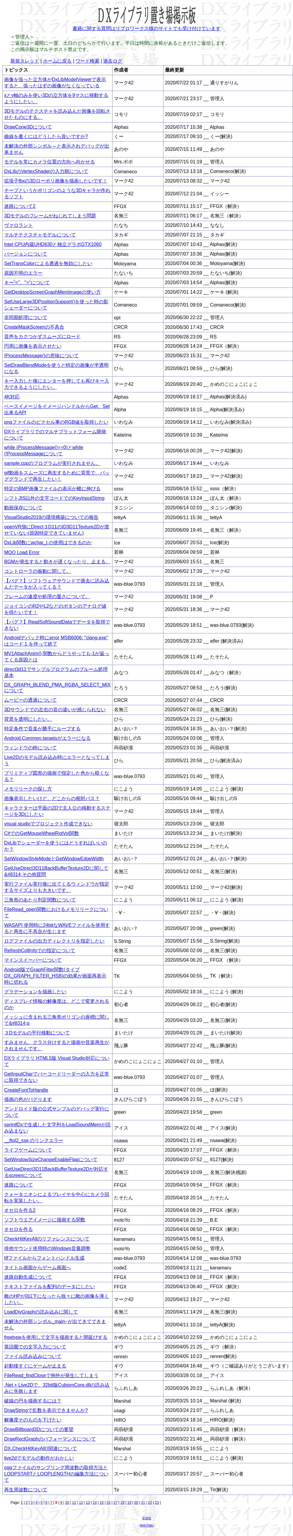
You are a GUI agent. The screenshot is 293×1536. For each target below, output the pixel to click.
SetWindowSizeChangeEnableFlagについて (51, 1159)
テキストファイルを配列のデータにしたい (49, 1286)
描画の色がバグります (28, 1099)
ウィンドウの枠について (30, 747)
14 (95, 1503)
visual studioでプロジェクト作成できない (48, 823)
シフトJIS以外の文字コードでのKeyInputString (54, 498)
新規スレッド (24, 61)
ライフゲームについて (28, 1150)
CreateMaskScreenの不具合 (34, 327)
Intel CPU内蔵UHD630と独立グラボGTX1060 (52, 244)
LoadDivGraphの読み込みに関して (41, 1311)
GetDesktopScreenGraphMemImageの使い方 (52, 292)
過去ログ (112, 61)
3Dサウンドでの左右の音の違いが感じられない (55, 709)
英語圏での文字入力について (35, 1346)
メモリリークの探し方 (28, 788)
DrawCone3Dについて (28, 126)
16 (108, 1503)
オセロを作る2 (20, 1210)
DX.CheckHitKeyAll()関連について (40, 1448)
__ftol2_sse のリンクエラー (33, 1140)
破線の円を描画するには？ (32, 1400)
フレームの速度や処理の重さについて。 (47, 596)
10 (67, 1503)
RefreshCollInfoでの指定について (39, 950)
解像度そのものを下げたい (32, 1419)
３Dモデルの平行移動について (37, 1032)
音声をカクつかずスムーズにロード (42, 336)
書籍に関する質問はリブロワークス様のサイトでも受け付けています (146, 28)
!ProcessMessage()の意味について (41, 355)
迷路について (18, 1184)
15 (102, 1503)
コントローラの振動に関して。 (37, 571)
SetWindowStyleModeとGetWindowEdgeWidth (54, 858)
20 (136, 1503)
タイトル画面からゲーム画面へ (37, 1267)
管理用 (146, 1518)
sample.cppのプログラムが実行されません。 (52, 463)
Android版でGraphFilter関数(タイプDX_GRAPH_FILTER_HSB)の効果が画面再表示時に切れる (55, 976)
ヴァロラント (18, 225)
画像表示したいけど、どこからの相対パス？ (52, 798)
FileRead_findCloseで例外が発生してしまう (51, 1375)
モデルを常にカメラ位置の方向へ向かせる (49, 161)
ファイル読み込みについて (32, 1356)
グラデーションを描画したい (35, 991)
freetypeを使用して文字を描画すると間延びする (55, 1337)
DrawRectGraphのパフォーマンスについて (50, 1438)
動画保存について (23, 507)
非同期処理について (25, 317)
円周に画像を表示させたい (32, 346)
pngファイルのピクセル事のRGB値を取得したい (56, 422)
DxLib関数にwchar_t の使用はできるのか (48, 542)
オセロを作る (18, 1229)
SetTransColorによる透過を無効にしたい (48, 263)
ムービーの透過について (30, 700)
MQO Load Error (21, 552)
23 (157, 1503)
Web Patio (146, 1525)
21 (143, 1503)
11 (74, 1503)
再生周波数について (25, 1489)
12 (81, 1503)
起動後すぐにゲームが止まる (35, 1365)
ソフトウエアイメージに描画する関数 (44, 1219)
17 (115, 1503)
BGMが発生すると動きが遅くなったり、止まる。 (57, 561)
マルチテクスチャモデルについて (40, 234)
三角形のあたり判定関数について (40, 899)
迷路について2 (20, 206)
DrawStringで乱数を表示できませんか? (46, 1410)
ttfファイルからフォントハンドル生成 (44, 1257)
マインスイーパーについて (32, 960)
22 (150, 1503)
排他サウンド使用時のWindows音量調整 (47, 1248)
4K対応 (12, 396)
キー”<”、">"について (27, 282)
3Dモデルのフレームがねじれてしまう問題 (50, 215)
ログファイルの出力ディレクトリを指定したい (54, 940)
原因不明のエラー (23, 273)
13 (88, 1503)
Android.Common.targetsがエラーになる (47, 738)
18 (122, 1503)
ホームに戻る (57, 61)
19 (129, 1503)
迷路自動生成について (28, 1277)
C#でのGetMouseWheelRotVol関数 (41, 833)
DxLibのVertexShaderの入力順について (46, 171)
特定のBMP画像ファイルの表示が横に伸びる (52, 488)
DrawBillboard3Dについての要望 (38, 1429)
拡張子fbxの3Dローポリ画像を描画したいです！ (55, 180)
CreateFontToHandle (26, 1090)
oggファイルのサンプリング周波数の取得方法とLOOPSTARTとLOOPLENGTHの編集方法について (56, 1474)
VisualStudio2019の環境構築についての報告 (51, 517)
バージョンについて (25, 253)
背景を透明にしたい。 (28, 719)
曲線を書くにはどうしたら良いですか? (46, 136)
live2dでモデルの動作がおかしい (39, 1458)
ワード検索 (87, 61)
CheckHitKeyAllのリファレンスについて (47, 1238)
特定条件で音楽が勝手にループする (42, 728)
